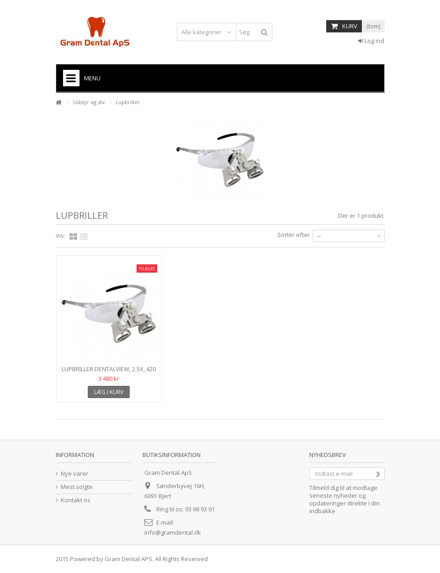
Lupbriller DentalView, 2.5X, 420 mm (109, 373)
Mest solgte (77, 487)
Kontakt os (75, 500)
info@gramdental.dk (172, 532)
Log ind (371, 41)
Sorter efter (293, 235)
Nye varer (74, 474)
